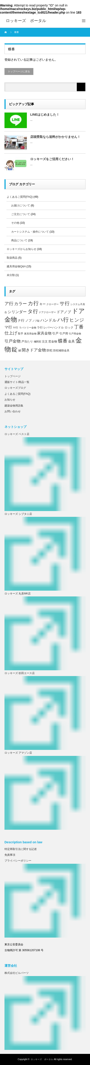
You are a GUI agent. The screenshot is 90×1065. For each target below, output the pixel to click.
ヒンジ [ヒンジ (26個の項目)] (76, 319)
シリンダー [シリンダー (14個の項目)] (17, 312)
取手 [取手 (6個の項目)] (20, 333)
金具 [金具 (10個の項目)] (71, 341)
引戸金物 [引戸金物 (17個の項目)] (12, 341)
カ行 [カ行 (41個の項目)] (33, 303)
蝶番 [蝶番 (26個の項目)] (62, 340)
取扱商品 (12, 257)
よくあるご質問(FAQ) (20, 196)
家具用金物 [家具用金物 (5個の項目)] (30, 333)
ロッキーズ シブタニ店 (18, 513)
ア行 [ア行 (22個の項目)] (8, 303)
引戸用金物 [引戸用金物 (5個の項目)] (75, 333)
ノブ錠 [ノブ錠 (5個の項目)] (36, 320)
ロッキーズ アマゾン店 (18, 752)
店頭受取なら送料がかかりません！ (55, 137)
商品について (19, 240)
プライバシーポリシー (17, 860)
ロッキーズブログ (15, 387)
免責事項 (9, 854)
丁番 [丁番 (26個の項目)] (79, 326)
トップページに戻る (19, 71)
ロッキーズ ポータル (42, 1059)
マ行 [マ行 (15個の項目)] (8, 327)
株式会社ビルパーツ (16, 972)
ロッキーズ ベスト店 (16, 434)
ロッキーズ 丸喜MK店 (17, 593)
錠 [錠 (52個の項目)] (14, 349)
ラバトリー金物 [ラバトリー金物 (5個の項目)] (27, 327)
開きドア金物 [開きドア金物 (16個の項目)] (34, 350)
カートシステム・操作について (30, 231)
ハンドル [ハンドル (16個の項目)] (48, 320)
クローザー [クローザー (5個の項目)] (52, 304)
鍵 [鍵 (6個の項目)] (19, 350)
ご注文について (20, 214)
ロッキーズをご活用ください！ (52, 159)
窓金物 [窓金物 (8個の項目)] (52, 341)
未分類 (11, 275)
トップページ (12, 376)
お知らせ (9, 399)
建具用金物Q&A (16, 266)
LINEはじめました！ (44, 114)
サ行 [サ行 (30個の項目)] (65, 303)
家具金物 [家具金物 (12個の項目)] (44, 333)
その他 (15, 222)
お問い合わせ (12, 411)
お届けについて (20, 205)
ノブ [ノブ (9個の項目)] (28, 320)
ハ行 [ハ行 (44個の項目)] (63, 320)
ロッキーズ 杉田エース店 (19, 673)
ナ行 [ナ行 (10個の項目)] (21, 320)
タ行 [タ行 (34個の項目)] (33, 311)
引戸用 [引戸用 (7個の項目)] (63, 333)
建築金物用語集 (13, 405)
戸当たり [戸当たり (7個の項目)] (27, 341)
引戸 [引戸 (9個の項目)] (55, 333)
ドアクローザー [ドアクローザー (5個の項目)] (47, 312)
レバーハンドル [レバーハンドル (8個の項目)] (53, 327)
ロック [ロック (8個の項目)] (69, 327)
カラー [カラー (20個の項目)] (20, 303)
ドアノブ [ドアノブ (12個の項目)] (64, 312)
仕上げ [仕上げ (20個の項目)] (10, 332)
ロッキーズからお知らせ (21, 249)
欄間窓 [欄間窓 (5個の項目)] (37, 341)
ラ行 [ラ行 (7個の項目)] (40, 327)
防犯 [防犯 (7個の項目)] (49, 350)
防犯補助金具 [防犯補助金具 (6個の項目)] (61, 350)
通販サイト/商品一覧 (16, 382)
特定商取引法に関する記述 (20, 849)
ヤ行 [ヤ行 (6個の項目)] (15, 327)
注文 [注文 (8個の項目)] (45, 341)
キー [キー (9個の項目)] (42, 304)
